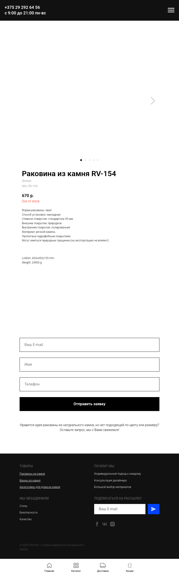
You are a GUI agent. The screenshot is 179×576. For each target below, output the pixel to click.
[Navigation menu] (171, 10)
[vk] (105, 524)
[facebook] (97, 524)
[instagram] (112, 524)
